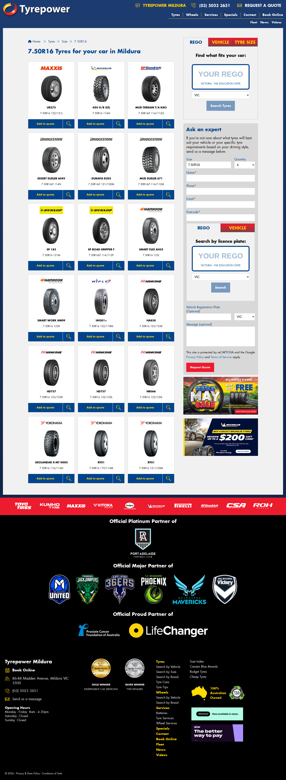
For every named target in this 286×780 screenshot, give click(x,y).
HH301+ (101, 320)
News (264, 22)
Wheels (192, 15)
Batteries (161, 713)
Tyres (175, 15)
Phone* (191, 186)
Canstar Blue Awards (204, 667)
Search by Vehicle (168, 667)
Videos (276, 22)
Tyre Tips (162, 687)
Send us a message (27, 699)
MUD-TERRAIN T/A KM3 (151, 107)
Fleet (253, 22)
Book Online (272, 15)
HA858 (151, 320)
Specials (230, 15)
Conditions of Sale (52, 773)
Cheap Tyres (198, 677)
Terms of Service (221, 357)
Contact (250, 15)
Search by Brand (167, 677)
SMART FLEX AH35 (151, 249)
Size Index (197, 661)
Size (189, 159)
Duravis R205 (101, 178)
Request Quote (200, 367)
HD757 (51, 391)
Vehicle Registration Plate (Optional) (203, 309)
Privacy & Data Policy (28, 773)
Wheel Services (166, 723)
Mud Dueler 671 (151, 178)
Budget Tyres (198, 672)
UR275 (51, 107)
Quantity (240, 159)
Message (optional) (199, 324)
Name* (191, 173)
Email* (190, 199)
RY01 (101, 462)
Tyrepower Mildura (160, 5)
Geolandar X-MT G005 (51, 462)
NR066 (151, 391)
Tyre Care (162, 682)
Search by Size (166, 672)
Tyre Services (165, 718)
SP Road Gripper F (101, 249)
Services (211, 15)
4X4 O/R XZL (101, 107)
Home (34, 41)
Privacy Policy (195, 357)
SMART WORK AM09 (51, 320)
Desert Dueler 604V (51, 178)
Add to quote (45, 123)
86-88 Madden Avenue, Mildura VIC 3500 (40, 680)
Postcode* (193, 212)
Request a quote (259, 5)
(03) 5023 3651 (214, 5)
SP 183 (51, 249)
